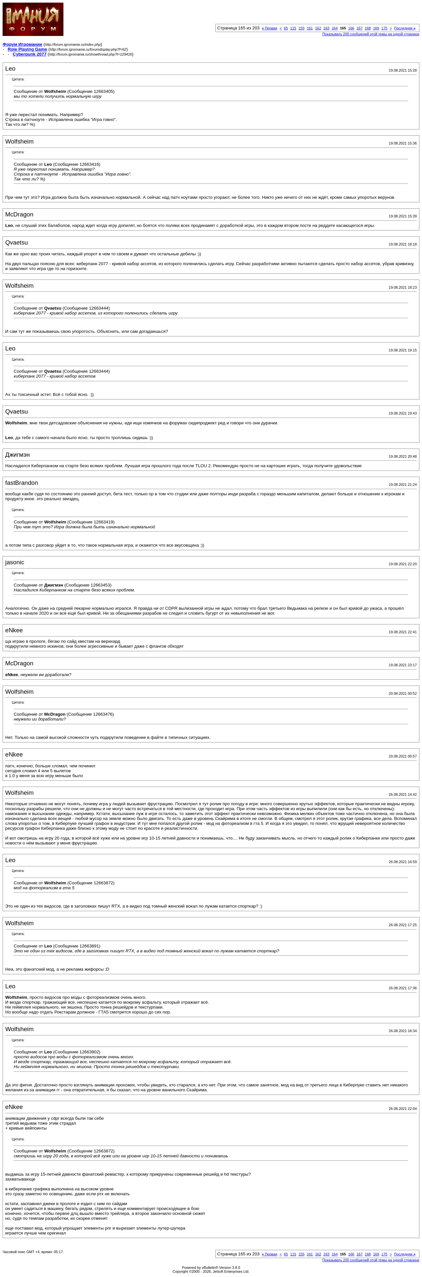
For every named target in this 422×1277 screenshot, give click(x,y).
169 (376, 28)
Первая (269, 28)
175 (384, 28)
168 (368, 28)
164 (335, 28)
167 (360, 28)
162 (318, 28)
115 (293, 28)
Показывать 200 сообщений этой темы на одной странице (370, 34)
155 (301, 28)
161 (310, 28)
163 (326, 28)
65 (286, 28)
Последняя (404, 28)
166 (351, 28)
